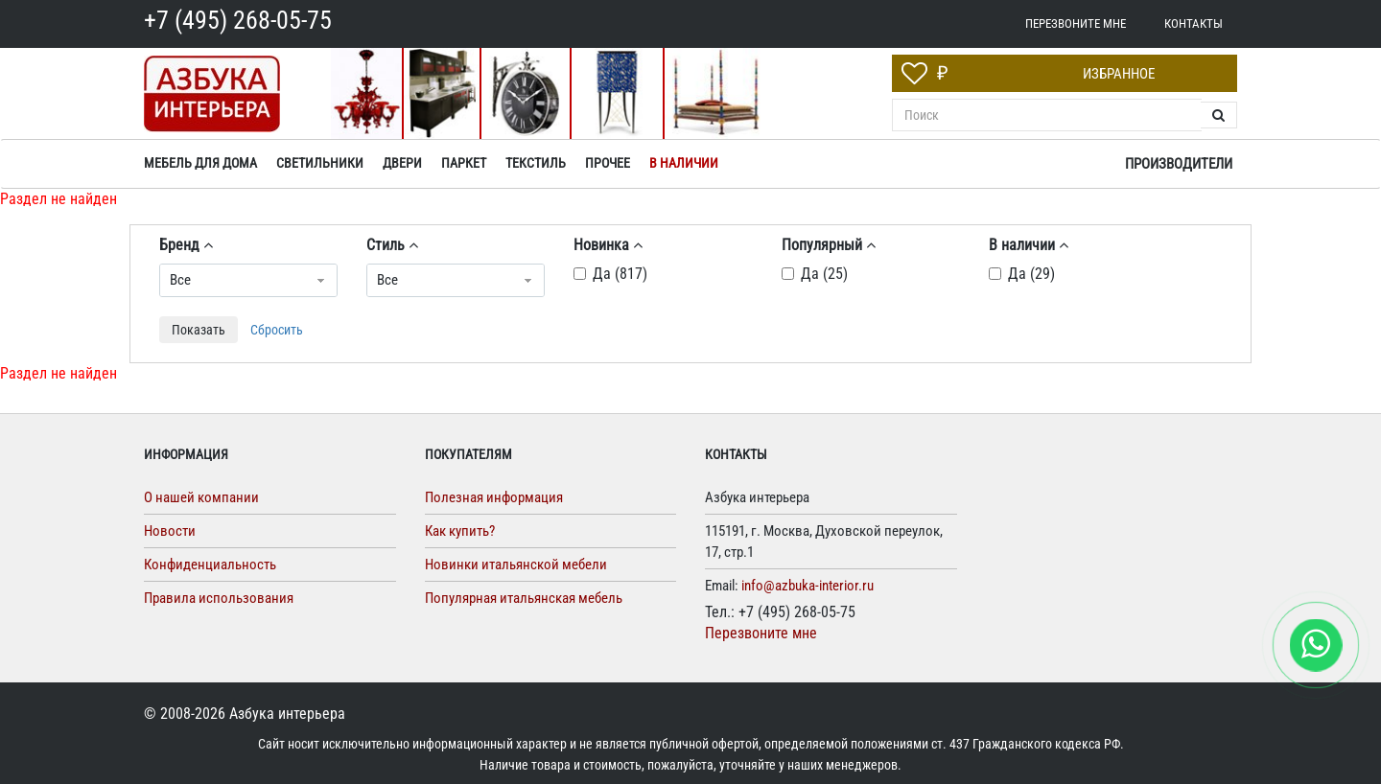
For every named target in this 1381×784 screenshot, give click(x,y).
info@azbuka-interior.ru (807, 585)
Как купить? (460, 531)
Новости (170, 531)
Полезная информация (494, 497)
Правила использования (218, 598)
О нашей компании (201, 497)
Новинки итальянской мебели (516, 564)
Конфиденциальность (210, 564)
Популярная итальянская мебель (523, 598)
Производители (1178, 164)
